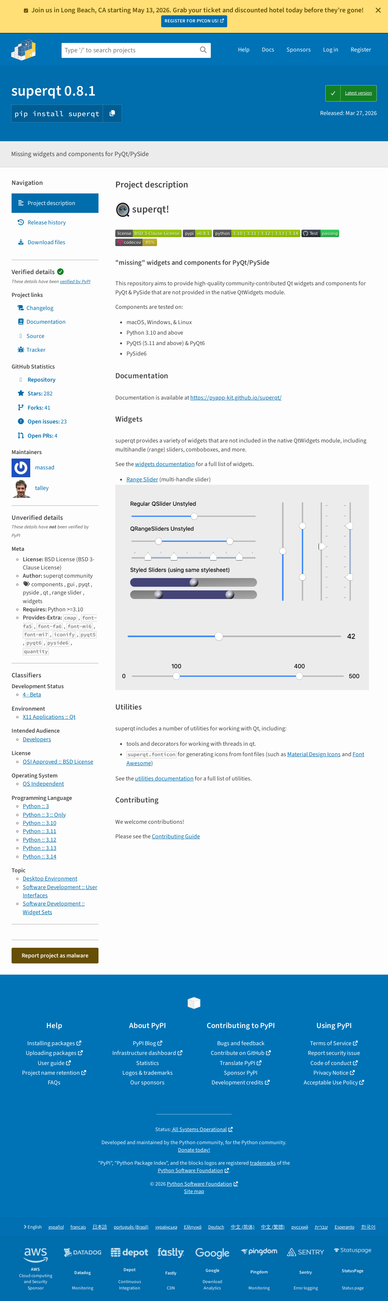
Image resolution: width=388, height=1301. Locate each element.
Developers (37, 739)
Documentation (41, 322)
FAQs (54, 1082)
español (56, 1227)
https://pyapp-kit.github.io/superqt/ (236, 398)
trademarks (263, 1163)
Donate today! (194, 1150)
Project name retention (51, 1073)
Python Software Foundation (190, 1170)
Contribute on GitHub (238, 1053)
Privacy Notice (330, 1073)
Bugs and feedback (241, 1043)
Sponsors (299, 50)
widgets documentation (165, 464)
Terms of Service (330, 1043)
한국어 (368, 1227)
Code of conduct (330, 1063)
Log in (330, 50)
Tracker (31, 350)
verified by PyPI (75, 281)
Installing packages (51, 1043)
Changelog (35, 308)
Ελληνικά (192, 1227)
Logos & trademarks (147, 1073)
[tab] (55, 203)
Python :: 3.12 (39, 840)
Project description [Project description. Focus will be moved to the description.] (46, 203)
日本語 (100, 1227)
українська (166, 1227)
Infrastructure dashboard (144, 1053)
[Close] (378, 10)
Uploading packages (51, 1053)
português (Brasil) (131, 1227)
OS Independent (43, 784)
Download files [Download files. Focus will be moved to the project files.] (41, 242)
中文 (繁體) (273, 1227)
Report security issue (334, 1053)
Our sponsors (147, 1082)
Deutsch (216, 1227)
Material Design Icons (314, 754)
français (78, 1227)
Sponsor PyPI (240, 1073)
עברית (321, 1227)
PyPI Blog (144, 1043)
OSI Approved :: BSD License (58, 762)
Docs (268, 50)
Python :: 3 (36, 806)
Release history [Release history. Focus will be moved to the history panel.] (41, 222)
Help (244, 50)
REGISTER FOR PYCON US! (192, 21)
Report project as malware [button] (55, 955)
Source (30, 336)
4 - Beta (32, 694)
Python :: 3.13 (39, 848)
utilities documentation (164, 778)
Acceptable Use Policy (331, 1082)
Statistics (147, 1063)
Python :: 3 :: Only (44, 815)
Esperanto (344, 1227)
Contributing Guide (176, 836)
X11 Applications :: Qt (49, 717)
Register (361, 50)
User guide (51, 1063)
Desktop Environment (50, 879)
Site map (194, 1191)
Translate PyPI (237, 1063)
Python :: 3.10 (39, 823)
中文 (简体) (242, 1227)
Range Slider (142, 479)
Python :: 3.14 (39, 857)
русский (299, 1227)
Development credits (237, 1082)
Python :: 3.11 (39, 831)
